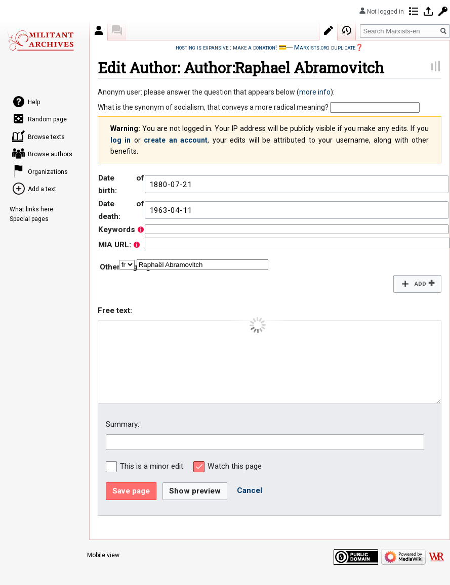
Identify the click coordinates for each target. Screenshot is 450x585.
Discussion (117, 30)
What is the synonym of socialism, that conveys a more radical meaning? (213, 107)
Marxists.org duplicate (324, 47)
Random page (47, 119)
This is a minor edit (151, 466)
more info (315, 92)
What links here (31, 209)
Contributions (413, 11)
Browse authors (50, 154)
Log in (428, 11)
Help (34, 102)
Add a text (42, 189)
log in (120, 140)
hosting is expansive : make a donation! (226, 47)
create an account (176, 140)
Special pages (29, 218)
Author (99, 30)
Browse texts (46, 137)
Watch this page (235, 466)
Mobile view (103, 555)
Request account (443, 11)
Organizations (48, 171)
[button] (417, 284)
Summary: (122, 424)
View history (347, 30)
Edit (328, 30)
